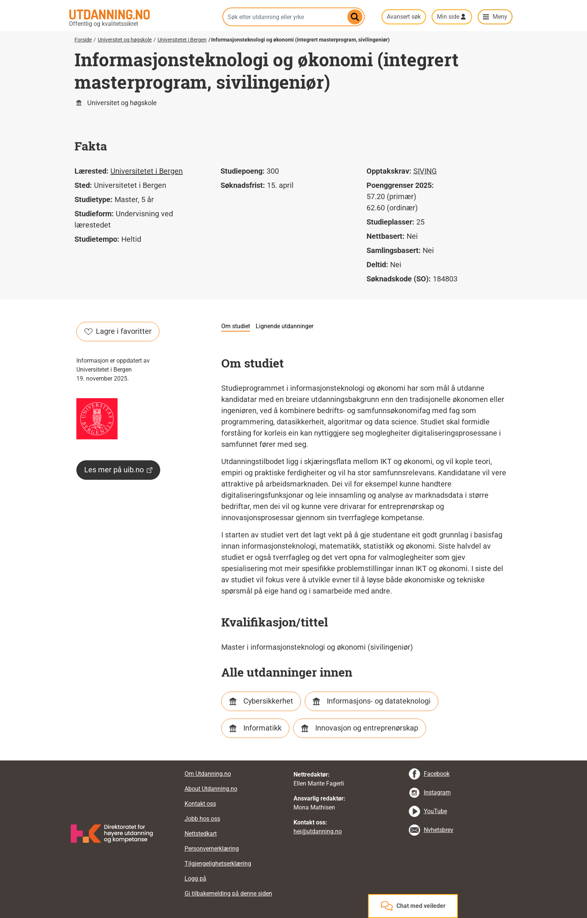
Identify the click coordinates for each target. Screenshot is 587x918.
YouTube (435, 811)
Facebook (437, 773)
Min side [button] (448, 16)
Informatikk (262, 727)
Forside (83, 40)
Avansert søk (404, 16)
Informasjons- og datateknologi (379, 700)
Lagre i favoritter (118, 331)
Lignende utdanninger (284, 326)
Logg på (195, 878)
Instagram (437, 792)
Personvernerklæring (212, 848)
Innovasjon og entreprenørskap (366, 727)
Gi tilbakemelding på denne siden (228, 893)
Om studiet (235, 326)
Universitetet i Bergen (182, 40)
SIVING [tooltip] (425, 171)
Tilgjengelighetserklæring (218, 863)
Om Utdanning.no (208, 773)
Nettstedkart (201, 833)
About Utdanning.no (211, 788)
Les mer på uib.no (118, 469)
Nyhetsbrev (438, 829)
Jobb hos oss (202, 818)
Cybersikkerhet (268, 700)
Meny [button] (500, 16)
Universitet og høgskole (125, 40)
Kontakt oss (200, 803)
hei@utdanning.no (318, 831)
